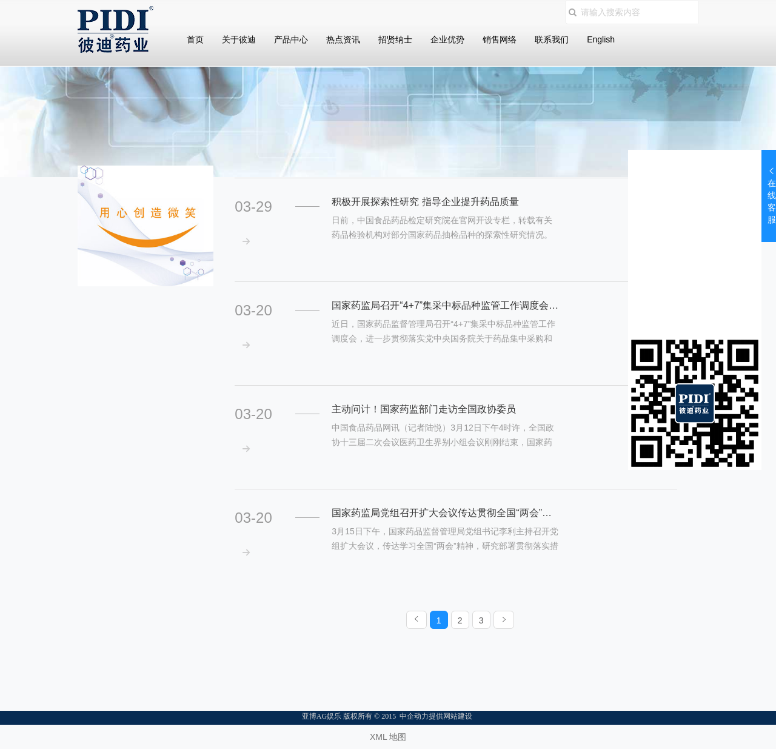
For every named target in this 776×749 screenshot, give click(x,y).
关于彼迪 (239, 39)
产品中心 (291, 39)
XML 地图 (388, 737)
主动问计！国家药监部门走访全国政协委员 (424, 409)
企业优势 (447, 39)
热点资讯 (343, 39)
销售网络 (500, 39)
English (601, 39)
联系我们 (552, 39)
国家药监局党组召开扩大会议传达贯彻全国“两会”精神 (445, 513)
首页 (195, 39)
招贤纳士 (395, 39)
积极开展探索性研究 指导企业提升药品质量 (425, 201)
